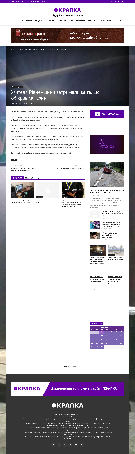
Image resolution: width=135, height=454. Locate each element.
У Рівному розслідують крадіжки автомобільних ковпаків (23, 170)
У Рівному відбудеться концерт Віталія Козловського (110, 235)
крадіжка (21, 160)
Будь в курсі (107, 21)
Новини (52, 21)
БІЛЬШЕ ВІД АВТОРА (32, 178)
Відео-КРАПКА (107, 114)
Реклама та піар (68, 367)
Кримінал (20, 87)
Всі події (106, 356)
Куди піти (93, 21)
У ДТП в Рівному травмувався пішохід (71, 168)
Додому (13, 49)
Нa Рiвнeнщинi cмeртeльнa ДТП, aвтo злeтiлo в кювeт (107, 191)
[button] (121, 20)
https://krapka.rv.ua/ (81, 425)
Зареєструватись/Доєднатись (37, 1)
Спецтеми (40, 21)
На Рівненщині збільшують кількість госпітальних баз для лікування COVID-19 (111, 224)
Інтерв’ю (63, 21)
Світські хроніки (78, 21)
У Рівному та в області (96, 276)
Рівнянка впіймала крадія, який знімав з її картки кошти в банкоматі (112, 214)
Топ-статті (27, 21)
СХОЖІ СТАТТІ (17, 178)
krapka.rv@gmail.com (77, 437)
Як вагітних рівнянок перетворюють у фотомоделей (114, 281)
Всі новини (96, 303)
